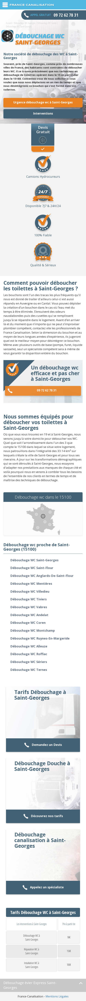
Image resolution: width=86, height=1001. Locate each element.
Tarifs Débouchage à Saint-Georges (40, 694)
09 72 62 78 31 (32, 390)
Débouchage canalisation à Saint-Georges (40, 840)
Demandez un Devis (43, 745)
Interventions (43, 113)
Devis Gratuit (43, 129)
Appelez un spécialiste (43, 887)
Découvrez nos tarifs (43, 816)
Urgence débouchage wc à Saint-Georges (43, 102)
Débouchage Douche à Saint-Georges (42, 766)
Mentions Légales (57, 996)
